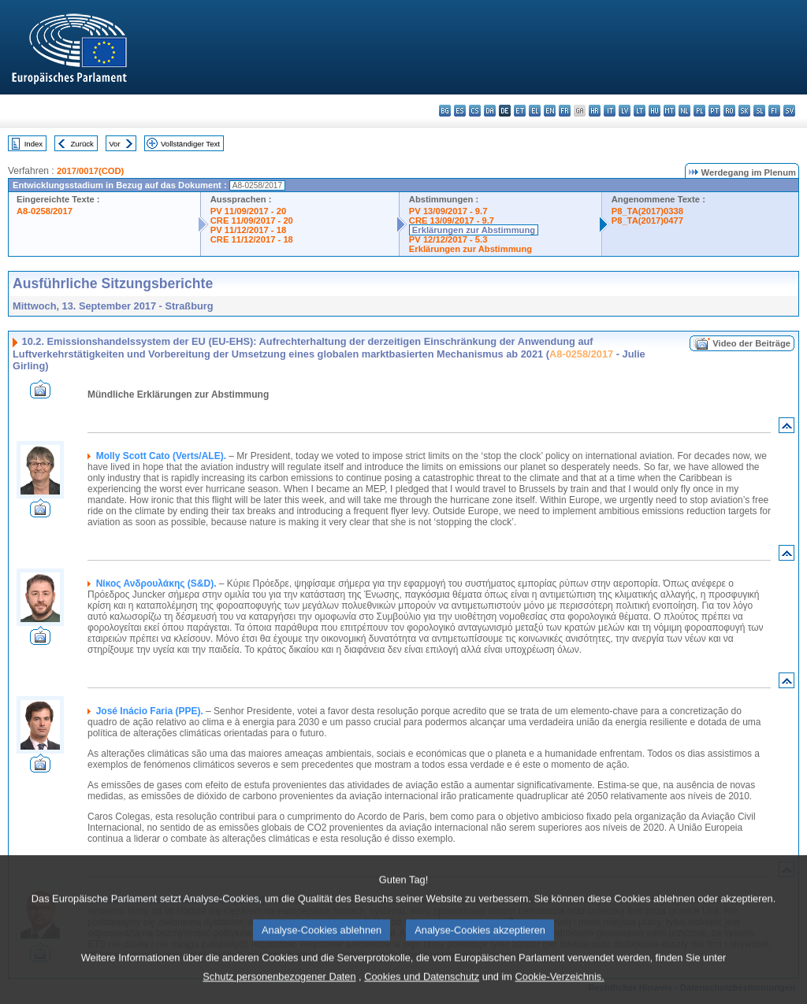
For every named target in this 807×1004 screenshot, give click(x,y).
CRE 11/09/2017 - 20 (251, 220)
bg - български (445, 111)
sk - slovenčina (744, 111)
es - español (460, 111)
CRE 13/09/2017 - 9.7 (451, 220)
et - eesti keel (520, 111)
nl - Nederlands (684, 111)
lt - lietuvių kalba (639, 111)
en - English (550, 111)
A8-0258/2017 (45, 211)
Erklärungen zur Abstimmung (473, 230)
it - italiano (609, 111)
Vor (114, 143)
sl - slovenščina (759, 111)
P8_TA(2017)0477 (647, 220)
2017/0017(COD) (90, 171)
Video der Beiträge (751, 343)
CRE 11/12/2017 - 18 (251, 239)
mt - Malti (669, 111)
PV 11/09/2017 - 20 (248, 211)
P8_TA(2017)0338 (647, 211)
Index (33, 143)
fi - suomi (774, 111)
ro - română (729, 111)
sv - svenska (789, 111)
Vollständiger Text (190, 143)
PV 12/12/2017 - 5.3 (448, 239)
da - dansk (490, 111)
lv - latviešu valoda (624, 111)
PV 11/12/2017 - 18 (248, 230)
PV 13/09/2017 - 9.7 (448, 211)
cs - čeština (475, 111)
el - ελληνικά (535, 111)
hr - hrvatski (595, 111)
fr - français (565, 111)
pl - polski (699, 111)
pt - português (714, 111)
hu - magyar (654, 111)
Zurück (82, 143)
